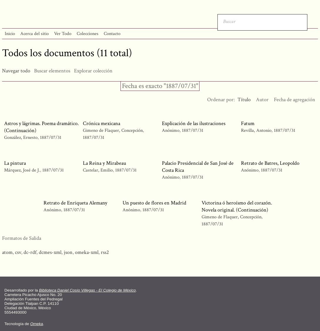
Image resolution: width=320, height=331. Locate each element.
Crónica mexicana (101, 123)
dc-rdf (30, 252)
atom (7, 252)
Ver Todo (62, 34)
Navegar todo (16, 70)
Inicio (10, 34)
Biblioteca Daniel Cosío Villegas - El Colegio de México (87, 290)
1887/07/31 (50, 137)
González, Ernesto (21, 137)
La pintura (15, 163)
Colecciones (87, 34)
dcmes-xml (50, 252)
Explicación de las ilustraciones (193, 123)
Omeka (36, 324)
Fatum (247, 123)
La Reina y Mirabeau (104, 163)
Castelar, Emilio (98, 170)
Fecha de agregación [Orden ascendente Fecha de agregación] (294, 99)
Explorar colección (93, 70)
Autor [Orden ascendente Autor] (262, 99)
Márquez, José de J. (22, 170)
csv (18, 252)
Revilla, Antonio (257, 130)
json (68, 252)
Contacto (112, 34)
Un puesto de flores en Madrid (154, 202)
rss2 (105, 252)
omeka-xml (86, 252)
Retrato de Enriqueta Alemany (75, 202)
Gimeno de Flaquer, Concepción (113, 130)
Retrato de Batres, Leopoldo (270, 163)
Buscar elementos (52, 70)
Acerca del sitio (34, 34)
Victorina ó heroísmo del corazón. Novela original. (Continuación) (237, 206)
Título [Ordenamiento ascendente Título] (244, 99)
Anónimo (171, 130)
